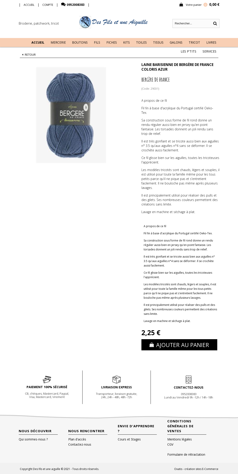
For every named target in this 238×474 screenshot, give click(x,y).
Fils (97, 42)
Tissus (158, 42)
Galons (176, 42)
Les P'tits (188, 51)
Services (209, 51)
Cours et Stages (129, 439)
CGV (170, 444)
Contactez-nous (79, 444)
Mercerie (58, 42)
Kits (126, 42)
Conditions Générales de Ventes (180, 426)
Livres (211, 42)
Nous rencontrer (86, 431)
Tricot (194, 42)
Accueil (37, 42)
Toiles (141, 42)
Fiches (111, 42)
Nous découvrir (35, 431)
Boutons (80, 42)
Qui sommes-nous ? (33, 439)
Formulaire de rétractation (186, 454)
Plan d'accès (77, 439)
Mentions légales (179, 439)
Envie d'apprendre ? (136, 428)
